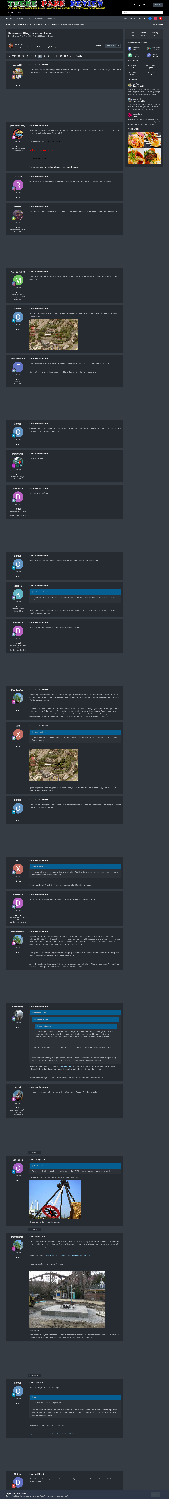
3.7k (18, 379)
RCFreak (18, 176)
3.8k (18, 747)
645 (18, 227)
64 (57, 56)
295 (18, 474)
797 (18, 1108)
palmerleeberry (17, 125)
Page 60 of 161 (81, 56)
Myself (17, 1087)
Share (99, 46)
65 (61, 56)
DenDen (20, 44)
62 (48, 56)
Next (66, 56)
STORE (140, 18)
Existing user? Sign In (142, 5)
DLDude (17, 1474)
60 (40, 56)
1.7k (18, 292)
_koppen (18, 586)
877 (18, 710)
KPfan (136, 54)
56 (23, 56)
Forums (9, 18)
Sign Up (158, 5)
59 (36, 56)
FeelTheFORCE (18, 358)
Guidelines (19, 18)
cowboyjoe (18, 1160)
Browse (10, 14)
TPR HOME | (125, 18)
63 (52, 56)
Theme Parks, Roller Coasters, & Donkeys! (42, 47)
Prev (14, 56)
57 (27, 56)
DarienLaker (18, 488)
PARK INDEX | (133, 18)
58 (31, 56)
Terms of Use (10, 1496)
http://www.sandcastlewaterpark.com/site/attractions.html (51, 1434)
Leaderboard (51, 18)
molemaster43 (18, 272)
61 (44, 56)
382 (18, 329)
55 (19, 56)
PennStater (17, 454)
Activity (19, 12)
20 (18, 1180)
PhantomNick (17, 690)
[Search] (134, 12)
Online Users (39, 18)
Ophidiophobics (65, 1066)
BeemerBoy (17, 1006)
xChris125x (156, 54)
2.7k (18, 606)
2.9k (18, 197)
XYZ (18, 726)
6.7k (18, 1027)
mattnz (17, 206)
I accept (156, 1495)
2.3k (18, 85)
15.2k (18, 509)
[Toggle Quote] (33, 592)
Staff (28, 18)
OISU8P (17, 308)
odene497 (17, 65)
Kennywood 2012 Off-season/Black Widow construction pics (68, 1255)
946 (18, 146)
